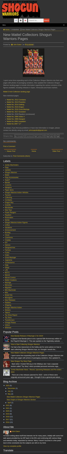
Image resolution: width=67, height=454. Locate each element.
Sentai (7, 220)
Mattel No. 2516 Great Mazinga (18, 109)
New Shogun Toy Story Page (21, 361)
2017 (8, 419)
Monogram (9, 297)
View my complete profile (12, 446)
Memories (8, 285)
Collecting (8, 197)
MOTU (7, 272)
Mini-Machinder (10, 290)
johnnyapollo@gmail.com (38, 130)
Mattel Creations (11, 280)
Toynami (8, 195)
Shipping (8, 305)
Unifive (7, 225)
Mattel (7, 175)
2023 (8, 385)
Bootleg (7, 232)
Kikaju (7, 267)
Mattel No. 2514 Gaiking (15, 104)
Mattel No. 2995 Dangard (16, 119)
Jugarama (8, 260)
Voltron (7, 325)
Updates (8, 170)
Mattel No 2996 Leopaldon (16, 121)
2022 (8, 405)
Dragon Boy (9, 202)
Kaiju (6, 265)
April (9, 403)
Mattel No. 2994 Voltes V (16, 116)
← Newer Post (10, 151)
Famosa (8, 250)
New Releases (10, 300)
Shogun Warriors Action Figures (16, 222)
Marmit (7, 275)
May (9, 394)
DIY (6, 242)
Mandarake (9, 207)
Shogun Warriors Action (13, 307)
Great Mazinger (10, 257)
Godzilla (8, 205)
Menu (33, 25)
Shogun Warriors (11, 172)
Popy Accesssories (11, 177)
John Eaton (16, 431)
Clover (7, 235)
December (12, 388)
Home (34, 151)
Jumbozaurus (10, 262)
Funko (7, 252)
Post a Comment (9, 146)
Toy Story (8, 317)
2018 (8, 417)
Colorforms (9, 237)
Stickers (8, 310)
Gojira (7, 255)
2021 (8, 408)
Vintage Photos (10, 322)
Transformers (9, 320)
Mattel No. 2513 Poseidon (16, 102)
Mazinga (8, 282)
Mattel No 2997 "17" (14, 124)
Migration (8, 287)
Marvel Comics (10, 277)
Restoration (9, 217)
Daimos (7, 245)
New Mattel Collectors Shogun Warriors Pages (27, 353)
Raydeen (8, 215)
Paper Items (9, 190)
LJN (6, 270)
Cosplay (8, 240)
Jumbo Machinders (12, 165)
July (9, 391)
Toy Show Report (11, 315)
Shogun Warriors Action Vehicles (16, 192)
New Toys (8, 210)
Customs (8, 185)
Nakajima (8, 187)
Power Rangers (10, 212)
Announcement (10, 230)
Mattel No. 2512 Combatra (16, 100)
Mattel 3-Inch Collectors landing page (16, 92)
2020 (8, 411)
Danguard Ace (10, 247)
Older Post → (57, 151)
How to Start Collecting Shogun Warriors (25, 344)
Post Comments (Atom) (21, 156)
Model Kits (8, 295)
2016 (8, 422)
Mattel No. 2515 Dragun (15, 107)
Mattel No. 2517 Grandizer (16, 112)
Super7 (7, 180)
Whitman (8, 327)
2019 (8, 414)
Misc (6, 292)
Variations (8, 227)
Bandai (7, 182)
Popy (7, 167)
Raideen (8, 302)
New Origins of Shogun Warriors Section (21, 400)
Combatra (8, 200)
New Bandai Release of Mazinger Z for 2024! (27, 336)
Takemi (7, 312)
